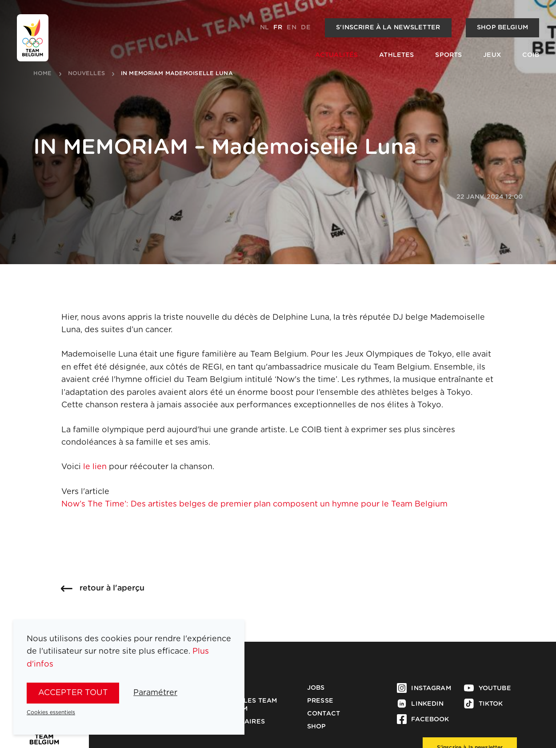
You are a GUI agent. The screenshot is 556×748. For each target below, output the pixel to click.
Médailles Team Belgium (247, 705)
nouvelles (86, 73)
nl (264, 27)
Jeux (492, 55)
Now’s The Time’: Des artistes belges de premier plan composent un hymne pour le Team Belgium (254, 504)
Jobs (316, 688)
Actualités (336, 55)
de (305, 27)
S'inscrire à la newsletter (388, 27)
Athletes (396, 55)
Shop (316, 727)
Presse (320, 701)
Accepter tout (73, 693)
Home (42, 73)
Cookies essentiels (51, 712)
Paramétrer (155, 693)
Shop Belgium (502, 27)
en (291, 27)
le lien (95, 467)
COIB (531, 55)
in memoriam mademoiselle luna (177, 73)
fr (277, 27)
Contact (323, 714)
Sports (448, 55)
